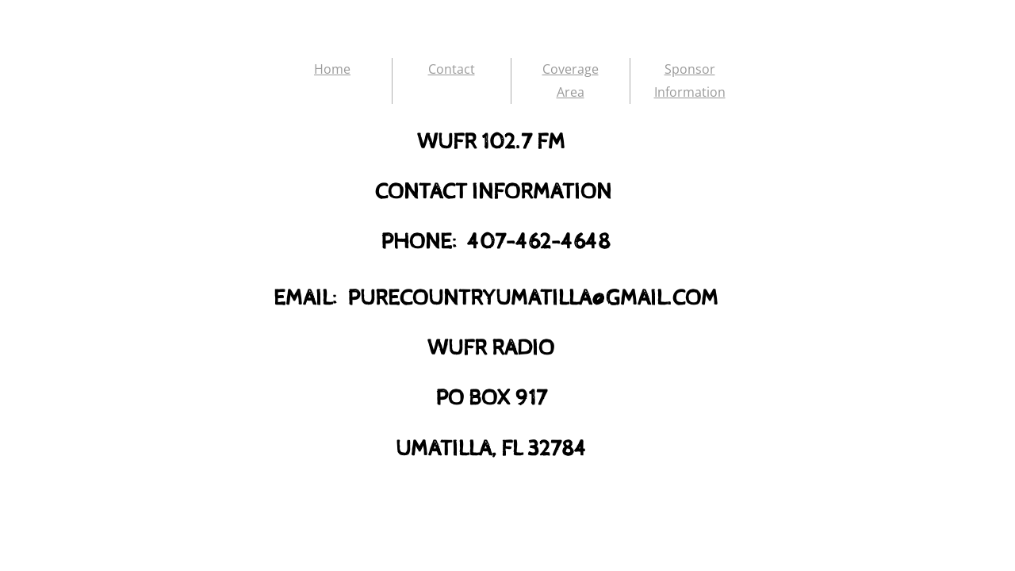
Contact (451, 69)
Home (332, 69)
